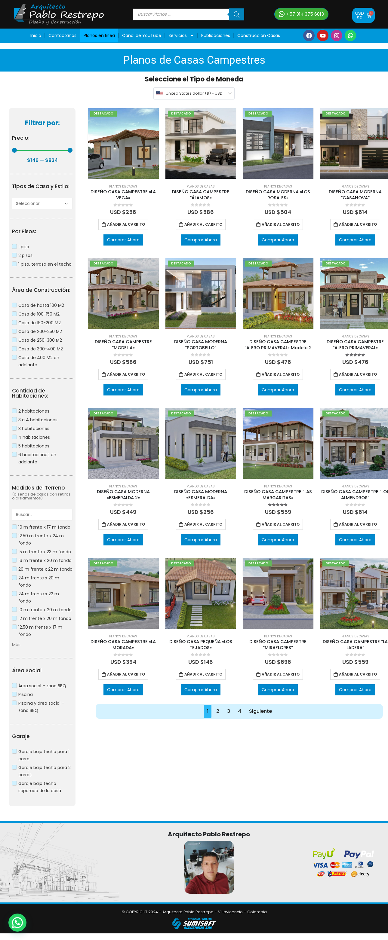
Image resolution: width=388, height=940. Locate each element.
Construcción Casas (258, 35)
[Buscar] (236, 14)
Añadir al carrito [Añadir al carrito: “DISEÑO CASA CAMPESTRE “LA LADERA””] (358, 674)
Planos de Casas (123, 186)
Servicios (181, 35)
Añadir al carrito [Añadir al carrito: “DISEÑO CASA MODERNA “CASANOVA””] (358, 224)
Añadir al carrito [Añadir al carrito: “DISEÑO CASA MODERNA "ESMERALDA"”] (203, 524)
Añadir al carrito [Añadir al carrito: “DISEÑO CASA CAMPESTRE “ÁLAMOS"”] (203, 224)
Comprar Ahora (123, 240)
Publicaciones (215, 35)
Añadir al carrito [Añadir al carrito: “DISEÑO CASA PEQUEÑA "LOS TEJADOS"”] (203, 674)
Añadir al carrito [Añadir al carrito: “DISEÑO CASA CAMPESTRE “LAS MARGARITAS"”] (281, 524)
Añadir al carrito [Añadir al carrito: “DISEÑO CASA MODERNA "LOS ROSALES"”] (281, 224)
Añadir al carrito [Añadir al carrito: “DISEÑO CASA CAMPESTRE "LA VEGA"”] (126, 224)
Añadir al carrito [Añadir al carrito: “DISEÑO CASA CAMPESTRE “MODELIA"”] (126, 374)
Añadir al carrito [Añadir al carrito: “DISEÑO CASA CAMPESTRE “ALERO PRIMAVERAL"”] (358, 374)
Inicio (35, 35)
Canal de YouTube (141, 35)
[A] (42, 203)
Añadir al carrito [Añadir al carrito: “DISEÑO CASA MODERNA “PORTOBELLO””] (203, 374)
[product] (123, 143)
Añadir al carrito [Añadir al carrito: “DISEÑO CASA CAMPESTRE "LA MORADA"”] (126, 674)
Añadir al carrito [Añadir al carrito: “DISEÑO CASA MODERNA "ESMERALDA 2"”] (126, 524)
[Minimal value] (42, 150)
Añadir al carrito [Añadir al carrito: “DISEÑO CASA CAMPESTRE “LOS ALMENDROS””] (358, 524)
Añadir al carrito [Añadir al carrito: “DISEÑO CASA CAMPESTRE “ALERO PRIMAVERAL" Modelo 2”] (281, 374)
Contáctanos (62, 35)
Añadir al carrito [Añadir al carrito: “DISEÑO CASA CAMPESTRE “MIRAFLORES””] (281, 674)
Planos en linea (99, 35)
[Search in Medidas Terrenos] (42, 514)
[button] (301, 14)
